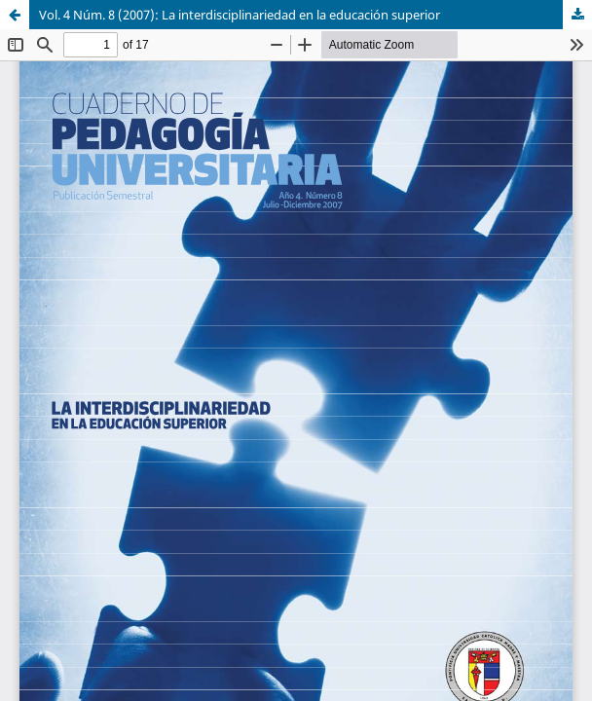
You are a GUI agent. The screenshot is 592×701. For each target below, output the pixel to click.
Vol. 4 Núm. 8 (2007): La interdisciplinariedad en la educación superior (239, 14)
